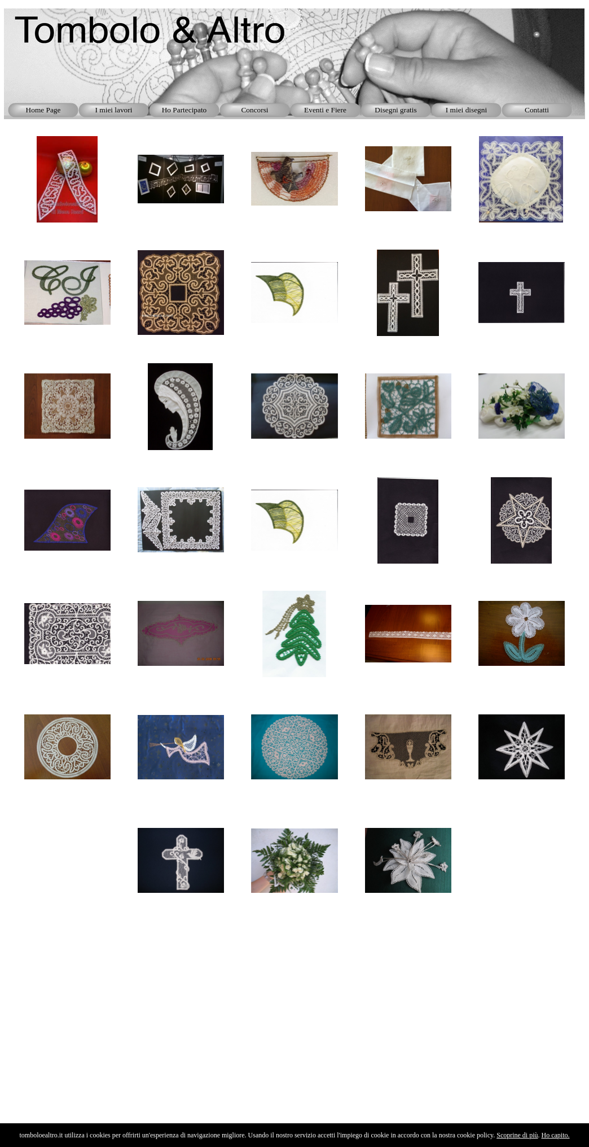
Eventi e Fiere (325, 110)
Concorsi (254, 110)
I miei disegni (466, 110)
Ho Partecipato (184, 110)
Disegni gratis (395, 110)
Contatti (537, 110)
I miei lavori (114, 110)
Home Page (43, 110)
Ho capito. (556, 1135)
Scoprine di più (517, 1135)
